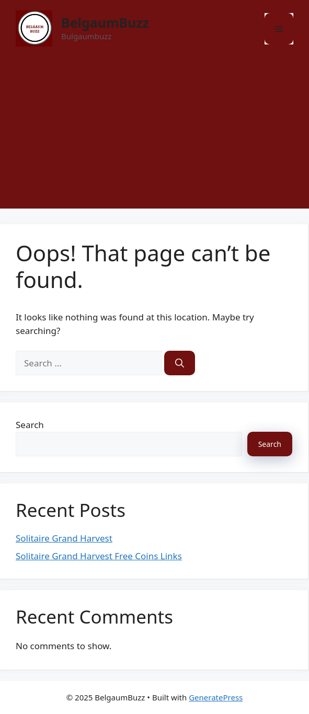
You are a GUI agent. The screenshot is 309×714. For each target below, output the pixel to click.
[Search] (179, 363)
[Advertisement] (154, 135)
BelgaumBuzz (105, 22)
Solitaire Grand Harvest (64, 538)
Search (30, 425)
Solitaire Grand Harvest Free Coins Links (99, 556)
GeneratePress (216, 697)
